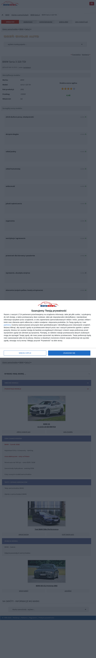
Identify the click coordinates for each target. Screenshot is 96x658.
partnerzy (7, 325)
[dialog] (48, 329)
